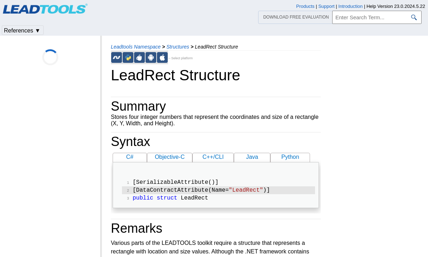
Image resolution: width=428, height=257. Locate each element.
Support (326, 6)
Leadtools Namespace (136, 47)
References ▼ (22, 30)
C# (129, 157)
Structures (177, 47)
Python (290, 157)
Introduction (350, 6)
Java (252, 157)
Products (305, 6)
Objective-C (170, 157)
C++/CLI (213, 157)
